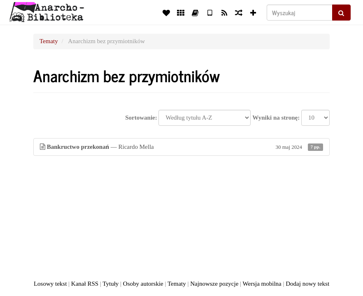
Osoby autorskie (143, 283)
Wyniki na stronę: (276, 117)
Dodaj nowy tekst (307, 283)
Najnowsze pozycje (214, 283)
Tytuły (110, 283)
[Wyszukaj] (300, 13)
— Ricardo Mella (181, 147)
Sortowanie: (141, 117)
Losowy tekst (50, 283)
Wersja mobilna (262, 283)
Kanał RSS (84, 283)
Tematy (49, 41)
